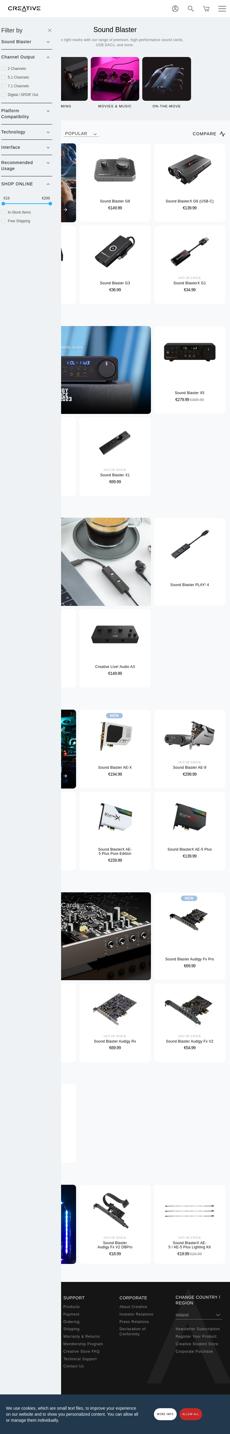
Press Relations (134, 1322)
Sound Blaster (20, 1314)
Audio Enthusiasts (24, 1359)
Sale (11, 1374)
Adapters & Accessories (29, 1351)
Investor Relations (136, 1314)
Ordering (71, 1322)
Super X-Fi (17, 1307)
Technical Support (80, 1359)
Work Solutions (21, 1336)
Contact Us (73, 1366)
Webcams (16, 1344)
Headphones (19, 1329)
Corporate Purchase (194, 1351)
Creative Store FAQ (81, 1351)
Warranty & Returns (81, 1336)
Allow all (190, 1414)
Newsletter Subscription (198, 1329)
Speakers (16, 1322)
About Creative (133, 1307)
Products (71, 1307)
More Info (165, 1414)
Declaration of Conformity (132, 1331)
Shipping (71, 1329)
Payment (71, 1314)
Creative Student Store (197, 1344)
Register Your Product (196, 1336)
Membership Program (83, 1344)
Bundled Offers (21, 1366)
